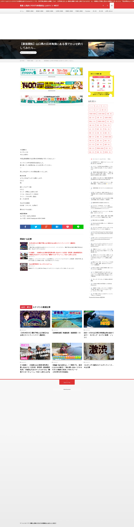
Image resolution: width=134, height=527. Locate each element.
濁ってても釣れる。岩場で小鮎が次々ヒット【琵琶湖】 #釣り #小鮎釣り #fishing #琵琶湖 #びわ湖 (102, 194)
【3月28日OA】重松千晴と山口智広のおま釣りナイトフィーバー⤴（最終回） (52, 243)
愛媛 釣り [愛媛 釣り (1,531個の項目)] (92, 136)
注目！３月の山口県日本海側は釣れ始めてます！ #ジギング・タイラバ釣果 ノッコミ (99, 335)
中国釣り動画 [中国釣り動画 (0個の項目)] (92, 113)
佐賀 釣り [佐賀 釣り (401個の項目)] (92, 117)
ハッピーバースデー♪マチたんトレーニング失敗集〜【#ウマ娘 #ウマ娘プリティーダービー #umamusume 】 (102, 245)
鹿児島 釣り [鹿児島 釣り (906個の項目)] (108, 152)
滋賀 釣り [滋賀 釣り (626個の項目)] (99, 140)
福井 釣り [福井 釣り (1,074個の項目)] (99, 144)
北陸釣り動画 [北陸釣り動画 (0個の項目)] (108, 117)
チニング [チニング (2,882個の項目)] (91, 110)
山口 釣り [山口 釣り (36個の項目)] (92, 129)
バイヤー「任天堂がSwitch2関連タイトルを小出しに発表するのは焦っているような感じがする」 (102, 168)
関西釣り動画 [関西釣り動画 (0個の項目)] (100, 148)
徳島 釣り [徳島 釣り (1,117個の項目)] (107, 133)
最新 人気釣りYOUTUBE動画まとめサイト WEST (43, 523)
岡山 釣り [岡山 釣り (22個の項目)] (107, 129)
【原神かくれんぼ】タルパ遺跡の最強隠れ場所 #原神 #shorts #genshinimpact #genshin (102, 178)
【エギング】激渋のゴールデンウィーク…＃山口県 (98, 366)
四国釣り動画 (69, 11)
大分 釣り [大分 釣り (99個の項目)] (109, 121)
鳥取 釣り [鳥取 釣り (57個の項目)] (99, 152)
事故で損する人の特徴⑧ (98, 220)
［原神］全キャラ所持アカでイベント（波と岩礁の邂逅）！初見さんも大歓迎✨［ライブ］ (102, 183)
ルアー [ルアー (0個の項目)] (97, 110)
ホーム (22, 11)
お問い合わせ (109, 11)
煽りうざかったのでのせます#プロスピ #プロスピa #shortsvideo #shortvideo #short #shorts (101, 239)
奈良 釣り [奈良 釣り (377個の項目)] (99, 125)
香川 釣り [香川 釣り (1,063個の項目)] (108, 148)
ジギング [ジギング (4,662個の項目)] (104, 106)
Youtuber (87, 11)
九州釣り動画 (59, 11)
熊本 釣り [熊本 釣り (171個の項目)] (107, 140)
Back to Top (67, 382)
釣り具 (94, 11)
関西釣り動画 (29, 11)
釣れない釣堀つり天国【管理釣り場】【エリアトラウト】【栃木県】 (102, 268)
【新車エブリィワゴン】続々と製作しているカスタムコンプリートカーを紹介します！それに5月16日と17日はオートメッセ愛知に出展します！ (102, 257)
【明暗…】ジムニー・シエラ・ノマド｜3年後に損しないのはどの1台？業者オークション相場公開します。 (102, 251)
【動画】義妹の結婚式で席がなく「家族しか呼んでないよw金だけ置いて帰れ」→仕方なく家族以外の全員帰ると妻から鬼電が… (102, 173)
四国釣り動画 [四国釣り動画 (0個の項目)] (101, 121)
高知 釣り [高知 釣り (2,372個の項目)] (92, 152)
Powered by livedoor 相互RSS (97, 297)
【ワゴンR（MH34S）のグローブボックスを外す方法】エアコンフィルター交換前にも (102, 228)
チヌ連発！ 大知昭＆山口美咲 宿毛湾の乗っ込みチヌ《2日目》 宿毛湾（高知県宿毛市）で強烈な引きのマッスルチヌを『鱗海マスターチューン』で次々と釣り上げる (35, 368)
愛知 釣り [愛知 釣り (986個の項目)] (99, 136)
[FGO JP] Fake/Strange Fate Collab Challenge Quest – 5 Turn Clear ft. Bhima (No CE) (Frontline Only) (102, 233)
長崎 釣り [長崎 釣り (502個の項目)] (92, 148)
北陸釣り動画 (49, 11)
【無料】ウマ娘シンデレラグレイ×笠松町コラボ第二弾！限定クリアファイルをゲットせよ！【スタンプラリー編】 (102, 289)
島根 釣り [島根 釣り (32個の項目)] (92, 133)
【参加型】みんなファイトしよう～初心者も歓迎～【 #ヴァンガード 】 (102, 212)
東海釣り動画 (39, 11)
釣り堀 (101, 11)
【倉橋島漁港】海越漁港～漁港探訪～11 (66, 333)
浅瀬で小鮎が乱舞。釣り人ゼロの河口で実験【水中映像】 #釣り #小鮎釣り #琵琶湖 (102, 199)
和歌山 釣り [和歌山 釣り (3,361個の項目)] (92, 121)
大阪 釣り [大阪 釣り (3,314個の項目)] (92, 125)
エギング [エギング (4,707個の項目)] (98, 106)
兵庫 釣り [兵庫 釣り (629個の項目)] (99, 117)
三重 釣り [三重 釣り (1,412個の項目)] (104, 110)
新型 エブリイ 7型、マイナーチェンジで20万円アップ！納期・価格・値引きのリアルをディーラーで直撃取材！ (102, 263)
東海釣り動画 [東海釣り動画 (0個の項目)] (108, 136)
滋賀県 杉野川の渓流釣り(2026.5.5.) (101, 202)
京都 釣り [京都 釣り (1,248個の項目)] (109, 113)
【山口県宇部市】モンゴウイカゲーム (40, 264)
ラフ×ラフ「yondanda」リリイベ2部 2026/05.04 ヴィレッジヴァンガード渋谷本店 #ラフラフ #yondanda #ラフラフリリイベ (101, 207)
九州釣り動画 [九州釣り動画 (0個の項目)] (101, 113)
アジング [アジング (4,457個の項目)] (91, 106)
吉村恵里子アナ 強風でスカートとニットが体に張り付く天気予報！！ (102, 162)
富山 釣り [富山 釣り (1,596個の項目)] (107, 125)
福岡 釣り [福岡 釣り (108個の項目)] (107, 144)
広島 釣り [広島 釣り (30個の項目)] (99, 133)
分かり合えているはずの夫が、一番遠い (102, 159)
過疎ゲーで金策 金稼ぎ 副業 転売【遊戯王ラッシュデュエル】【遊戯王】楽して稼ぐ (102, 216)
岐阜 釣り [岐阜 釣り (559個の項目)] (99, 129)
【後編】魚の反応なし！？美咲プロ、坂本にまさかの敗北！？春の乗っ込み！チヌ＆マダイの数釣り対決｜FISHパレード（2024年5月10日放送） (67, 368)
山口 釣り (32, 52)
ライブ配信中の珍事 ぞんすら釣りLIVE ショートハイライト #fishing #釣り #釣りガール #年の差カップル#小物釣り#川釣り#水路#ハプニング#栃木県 (102, 274)
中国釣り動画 (79, 11)
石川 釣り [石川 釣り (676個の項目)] (92, 144)
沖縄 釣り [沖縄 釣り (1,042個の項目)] (92, 140)
